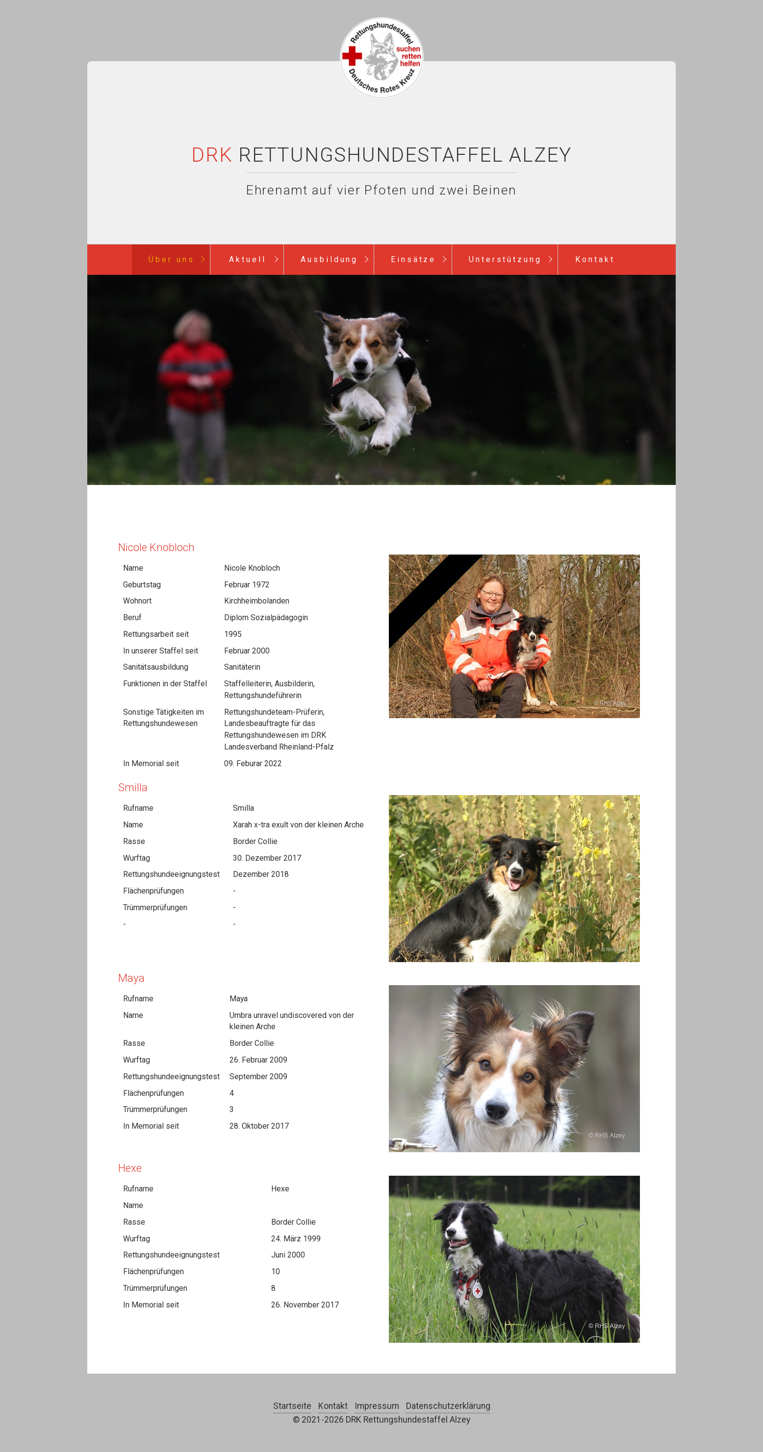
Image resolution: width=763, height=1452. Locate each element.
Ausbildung (329, 259)
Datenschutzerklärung (448, 1406)
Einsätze (413, 259)
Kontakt (595, 259)
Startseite (292, 1406)
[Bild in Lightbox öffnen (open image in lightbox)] (514, 636)
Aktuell (247, 259)
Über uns (172, 259)
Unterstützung (505, 259)
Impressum (377, 1406)
